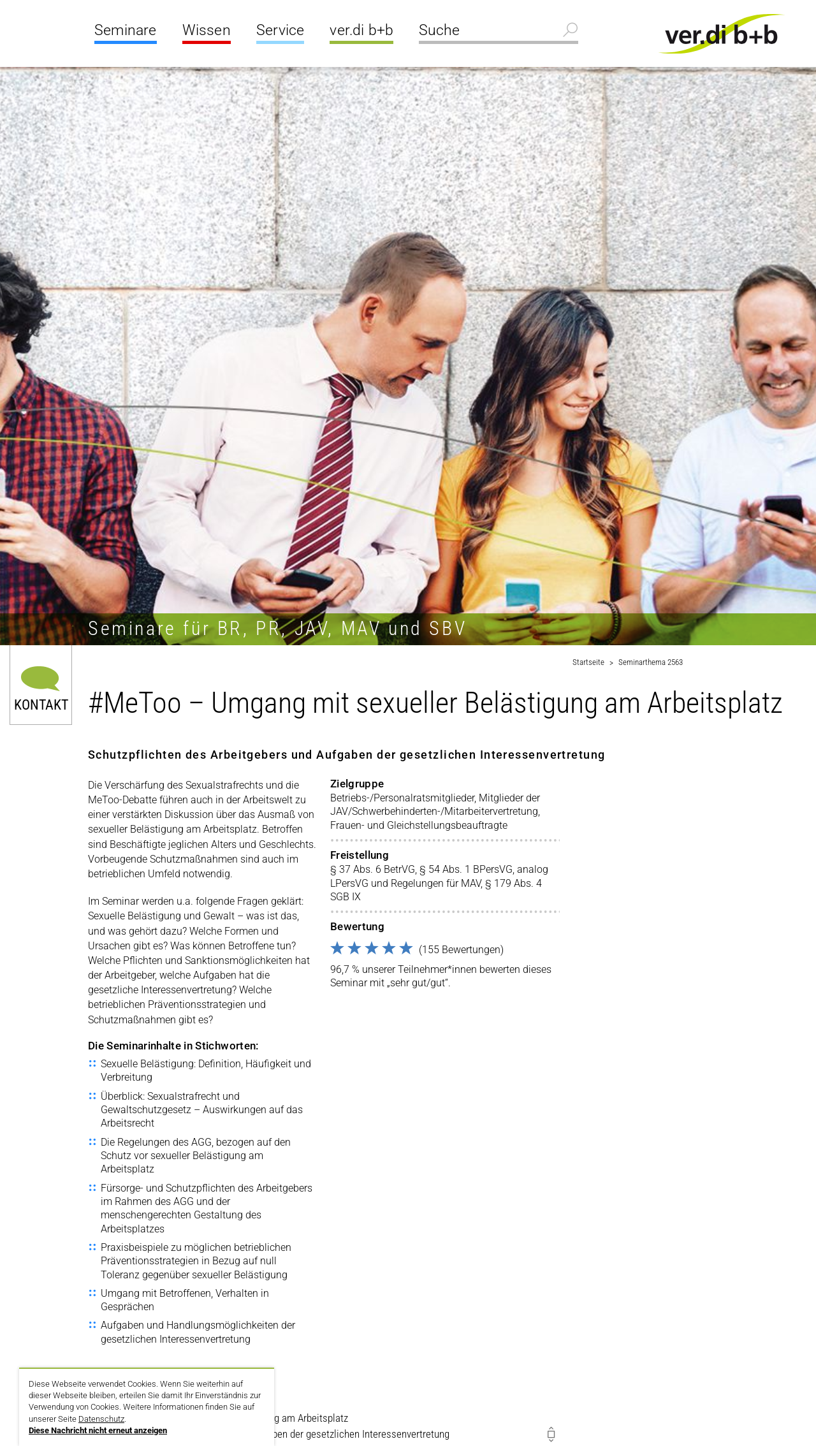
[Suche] (498, 32)
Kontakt (41, 704)
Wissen (206, 30)
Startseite (588, 662)
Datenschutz (101, 1419)
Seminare (125, 30)
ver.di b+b (361, 30)
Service (280, 30)
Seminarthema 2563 (650, 662)
